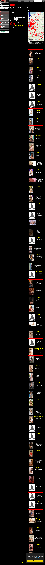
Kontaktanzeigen (3, 19)
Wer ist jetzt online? (4, 15)
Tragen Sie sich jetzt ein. (19, 25)
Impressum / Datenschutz (22, 562)
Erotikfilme (2, 23)
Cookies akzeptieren (35, 560)
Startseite (2, 11)
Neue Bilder (2, 18)
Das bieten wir (3, 14)
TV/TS (17, 16)
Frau (16, 12)
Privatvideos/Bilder (4, 22)
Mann (16, 13)
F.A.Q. (2, 27)
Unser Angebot (3, 26)
